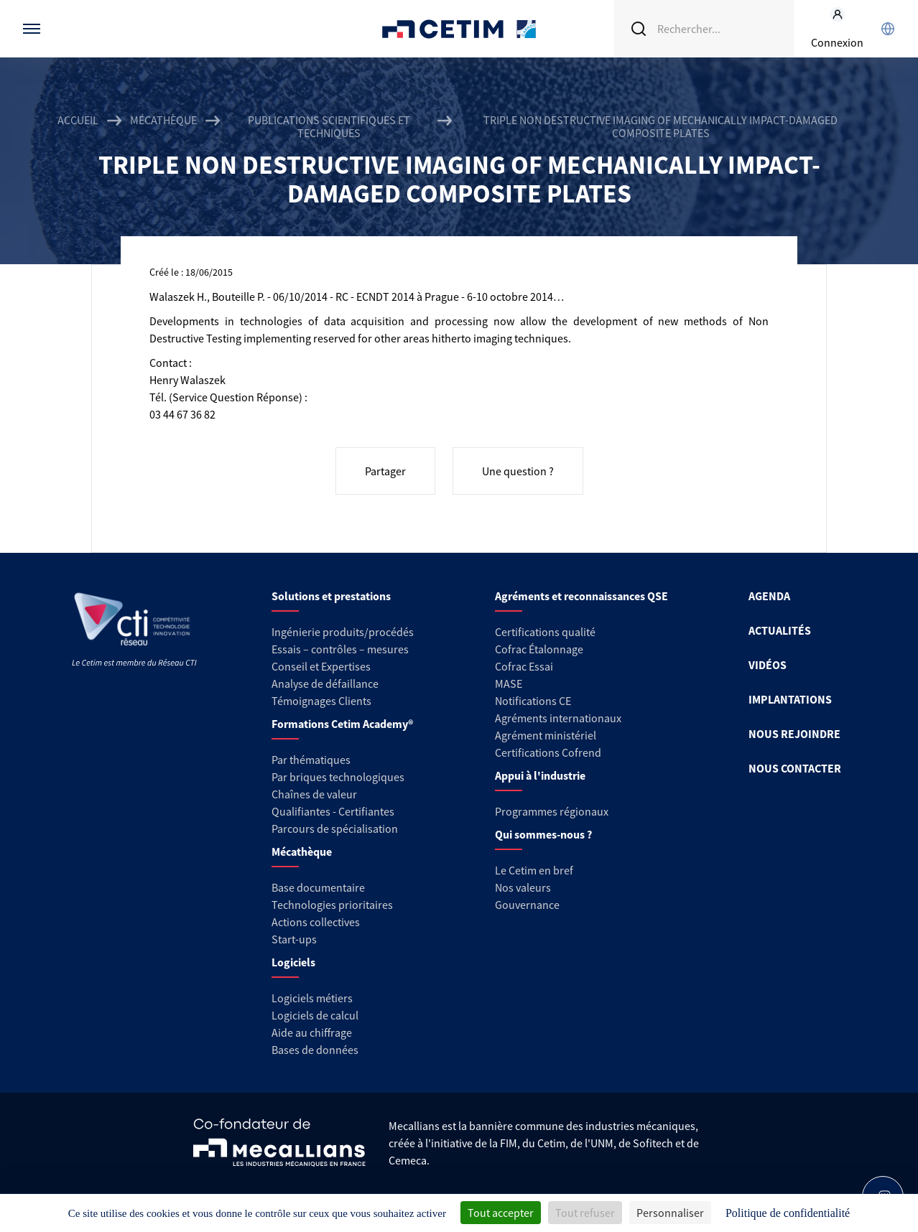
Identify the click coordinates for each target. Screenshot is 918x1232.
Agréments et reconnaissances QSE (581, 596)
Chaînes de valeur (314, 794)
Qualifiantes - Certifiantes (333, 811)
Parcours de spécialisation (335, 828)
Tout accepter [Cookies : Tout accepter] (501, 1212)
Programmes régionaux (551, 811)
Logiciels (293, 962)
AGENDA (769, 596)
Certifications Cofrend (548, 752)
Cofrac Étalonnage (539, 649)
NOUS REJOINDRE (794, 734)
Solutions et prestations (331, 596)
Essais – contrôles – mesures (340, 649)
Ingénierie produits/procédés (343, 632)
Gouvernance (527, 904)
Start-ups (294, 939)
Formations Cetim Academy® (342, 724)
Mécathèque (163, 120)
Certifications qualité (545, 632)
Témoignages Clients (321, 701)
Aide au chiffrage (312, 1032)
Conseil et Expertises (321, 666)
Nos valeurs (523, 887)
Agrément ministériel (545, 735)
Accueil (77, 120)
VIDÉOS (767, 665)
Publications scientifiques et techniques (329, 126)
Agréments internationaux (558, 718)
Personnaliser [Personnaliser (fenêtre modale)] (670, 1212)
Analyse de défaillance (325, 683)
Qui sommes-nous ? (543, 834)
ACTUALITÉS (779, 630)
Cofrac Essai (524, 666)
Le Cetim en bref (534, 870)
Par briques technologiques (338, 777)
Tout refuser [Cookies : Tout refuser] (585, 1212)
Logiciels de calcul (315, 1015)
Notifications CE (533, 701)
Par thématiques (311, 759)
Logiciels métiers (312, 998)
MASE (508, 683)
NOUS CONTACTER (794, 768)
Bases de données (315, 1049)
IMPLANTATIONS (790, 699)
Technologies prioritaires (332, 904)
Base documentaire (318, 887)
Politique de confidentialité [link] (787, 1213)
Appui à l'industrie (540, 775)
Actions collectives (316, 922)
